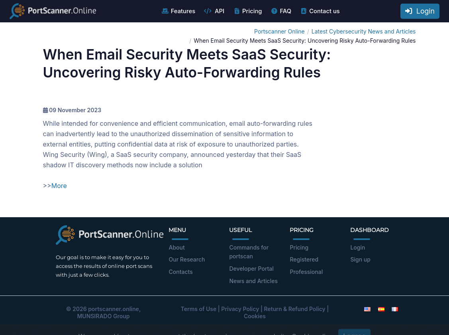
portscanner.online (113, 308)
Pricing (247, 11)
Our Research (187, 259)
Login (420, 11)
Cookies (255, 316)
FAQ (280, 11)
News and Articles (253, 281)
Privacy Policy (240, 308)
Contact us (320, 11)
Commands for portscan (249, 252)
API (214, 11)
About (176, 247)
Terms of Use (199, 308)
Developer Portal (251, 268)
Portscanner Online (279, 31)
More (59, 186)
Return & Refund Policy (294, 308)
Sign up (360, 259)
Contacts (180, 271)
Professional (306, 271)
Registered (304, 259)
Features (178, 11)
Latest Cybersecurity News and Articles (364, 31)
